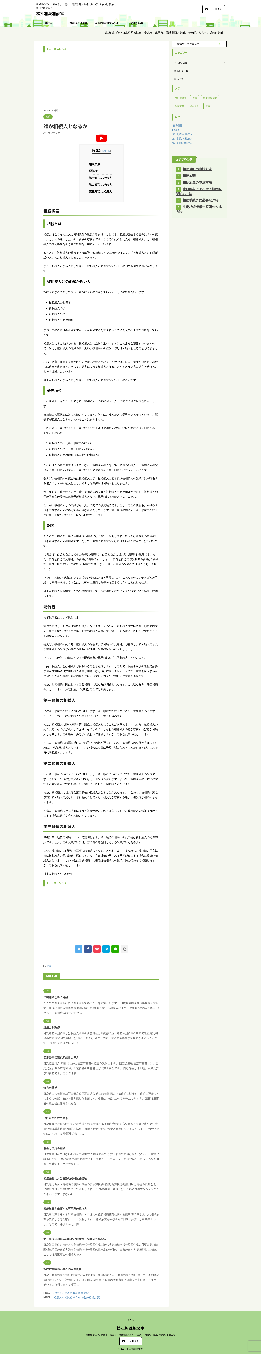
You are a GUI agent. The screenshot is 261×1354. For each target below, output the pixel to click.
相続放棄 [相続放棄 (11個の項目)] (179, 106)
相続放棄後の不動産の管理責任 (63, 1269)
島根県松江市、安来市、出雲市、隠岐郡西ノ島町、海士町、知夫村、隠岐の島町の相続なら (130, 1334)
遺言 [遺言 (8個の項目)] (207, 106)
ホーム (48, 23)
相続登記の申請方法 (197, 169)
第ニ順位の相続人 (101, 184)
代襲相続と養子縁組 (56, 997)
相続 (49, 966)
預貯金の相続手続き (56, 1118)
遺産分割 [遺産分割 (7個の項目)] (194, 106)
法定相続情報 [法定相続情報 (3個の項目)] (210, 98)
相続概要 (95, 164)
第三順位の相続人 (101, 191)
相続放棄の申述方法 (197, 182)
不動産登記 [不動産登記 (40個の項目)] (181, 98)
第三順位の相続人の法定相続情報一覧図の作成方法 (75, 1238)
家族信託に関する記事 (107, 23)
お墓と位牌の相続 (54, 1148)
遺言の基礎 (50, 1087)
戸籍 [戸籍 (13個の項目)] (194, 98)
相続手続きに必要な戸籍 (200, 200)
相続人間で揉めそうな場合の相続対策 (76, 1297)
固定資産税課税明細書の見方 (61, 1057)
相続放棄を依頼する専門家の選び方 (65, 1208)
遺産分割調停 (52, 1027)
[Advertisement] (102, 79)
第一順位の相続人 (101, 177)
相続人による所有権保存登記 (71, 1292)
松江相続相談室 (50, 13)
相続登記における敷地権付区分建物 (65, 1178)
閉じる (106, 150)
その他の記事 (136, 23)
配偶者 (94, 171)
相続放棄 (189, 176)
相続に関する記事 (78, 23)
